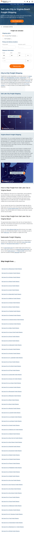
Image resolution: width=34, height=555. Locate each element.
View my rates (17, 66)
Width (11, 52)
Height (19, 52)
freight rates (27, 80)
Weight (3, 58)
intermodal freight (10, 77)
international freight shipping (13, 243)
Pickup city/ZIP (5, 44)
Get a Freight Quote (16, 21)
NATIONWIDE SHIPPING (8, 26)
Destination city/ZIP (21, 44)
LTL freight (16, 77)
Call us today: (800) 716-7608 (17, 4)
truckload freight (23, 77)
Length (3, 52)
